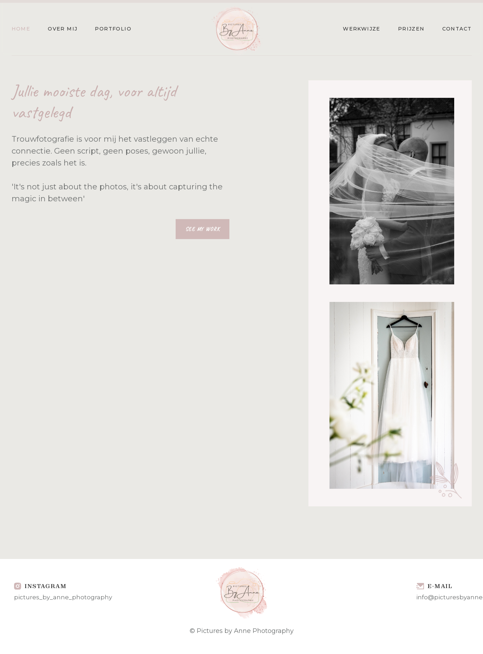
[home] (237, 29)
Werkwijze (361, 29)
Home (21, 29)
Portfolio (113, 29)
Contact (457, 29)
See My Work (202, 229)
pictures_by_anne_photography (63, 597)
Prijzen (411, 29)
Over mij (62, 29)
